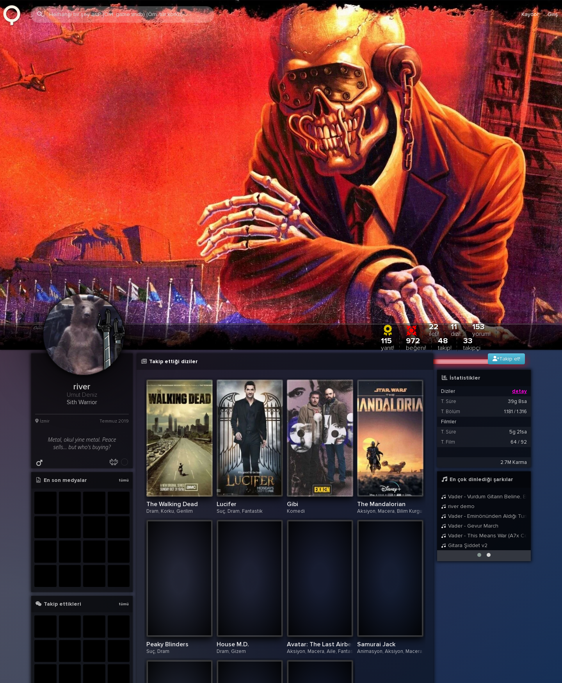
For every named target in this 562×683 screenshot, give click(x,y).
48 (445, 230)
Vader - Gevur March (469, 412)
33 (471, 230)
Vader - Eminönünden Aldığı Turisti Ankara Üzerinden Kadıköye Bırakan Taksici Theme (484, 402)
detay (519, 278)
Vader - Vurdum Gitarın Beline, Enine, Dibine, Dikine (484, 383)
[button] (479, 442)
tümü (124, 367)
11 (456, 216)
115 (387, 230)
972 (416, 230)
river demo (458, 393)
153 (481, 216)
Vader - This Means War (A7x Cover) (484, 422)
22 (434, 216)
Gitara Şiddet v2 (464, 432)
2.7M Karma (513, 349)
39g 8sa (517, 288)
